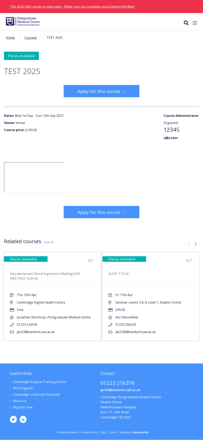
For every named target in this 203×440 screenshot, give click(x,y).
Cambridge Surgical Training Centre (39, 382)
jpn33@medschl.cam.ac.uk (120, 389)
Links (113, 432)
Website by (134, 432)
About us (19, 401)
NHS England (23, 388)
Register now (23, 407)
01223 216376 (118, 383)
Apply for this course (99, 91)
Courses (31, 37)
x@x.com (171, 138)
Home (10, 37)
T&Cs (104, 432)
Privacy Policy (89, 432)
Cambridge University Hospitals (36, 395)
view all (48, 242)
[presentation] (189, 243)
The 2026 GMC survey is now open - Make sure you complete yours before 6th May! (72, 6)
